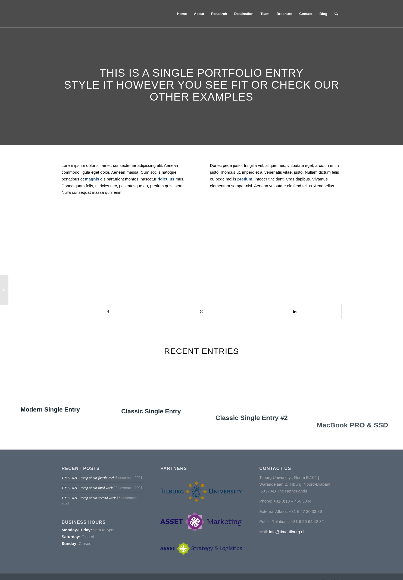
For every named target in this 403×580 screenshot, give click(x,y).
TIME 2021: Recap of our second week (89, 498)
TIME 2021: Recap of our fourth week (88, 478)
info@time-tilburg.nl (286, 531)
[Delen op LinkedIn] (294, 311)
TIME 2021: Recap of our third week (87, 488)
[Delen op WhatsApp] (201, 311)
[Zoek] (336, 13)
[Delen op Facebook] (108, 311)
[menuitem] (181, 13)
